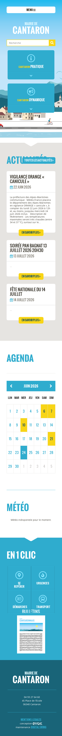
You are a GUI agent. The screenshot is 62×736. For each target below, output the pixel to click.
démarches (20, 602)
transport (43, 602)
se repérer (19, 580)
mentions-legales (31, 719)
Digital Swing (38, 727)
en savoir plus (31, 232)
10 (23, 424)
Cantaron (31, 28)
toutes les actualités (39, 160)
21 (51, 438)
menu (31, 10)
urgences (42, 578)
